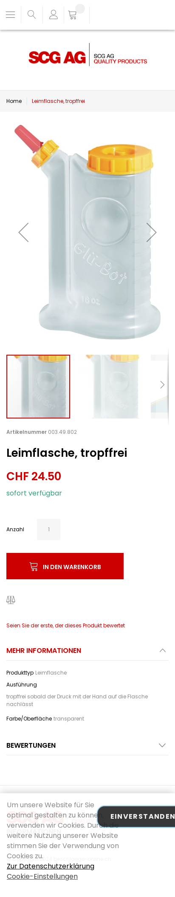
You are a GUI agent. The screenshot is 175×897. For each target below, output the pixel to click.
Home (14, 101)
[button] (23, 232)
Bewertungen (31, 745)
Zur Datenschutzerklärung (50, 866)
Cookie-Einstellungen (42, 876)
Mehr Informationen (43, 650)
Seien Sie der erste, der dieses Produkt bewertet (65, 625)
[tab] (87, 653)
